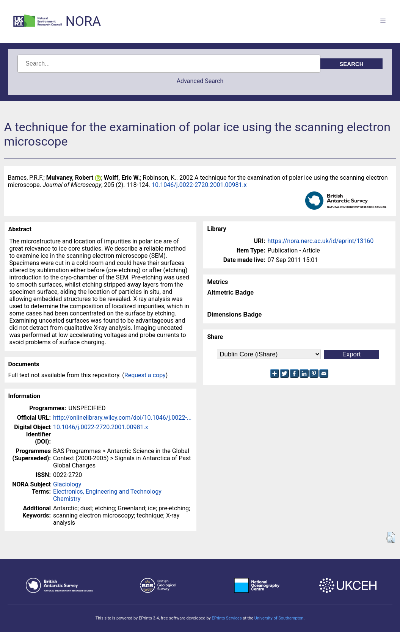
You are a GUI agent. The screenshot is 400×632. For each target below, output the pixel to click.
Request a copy (145, 375)
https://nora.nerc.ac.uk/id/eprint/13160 (320, 241)
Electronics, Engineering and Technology (107, 491)
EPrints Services (227, 618)
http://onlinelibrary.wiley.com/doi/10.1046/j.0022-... (122, 417)
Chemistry (66, 498)
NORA (83, 21)
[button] (390, 537)
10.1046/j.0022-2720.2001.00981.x (199, 184)
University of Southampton (279, 618)
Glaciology (67, 484)
